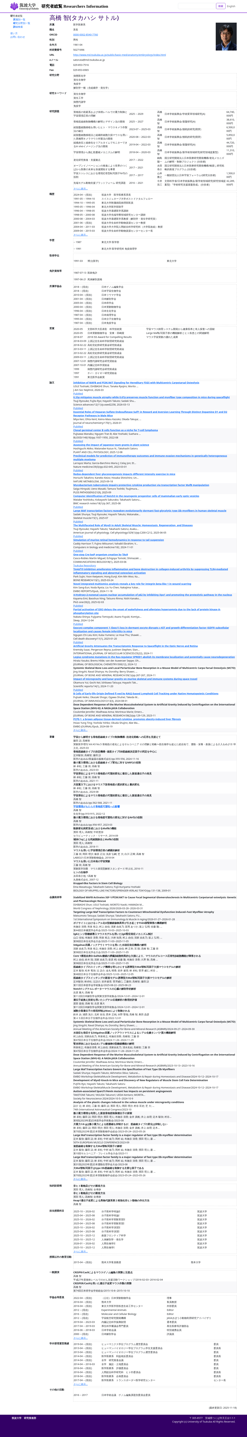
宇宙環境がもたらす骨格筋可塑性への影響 (96, 806)
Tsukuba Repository (84, 565)
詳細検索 (18, 26)
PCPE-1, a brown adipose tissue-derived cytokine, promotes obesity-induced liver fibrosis (127, 719)
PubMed (78, 393)
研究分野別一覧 (21, 23)
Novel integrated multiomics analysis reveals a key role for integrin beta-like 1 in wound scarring (132, 583)
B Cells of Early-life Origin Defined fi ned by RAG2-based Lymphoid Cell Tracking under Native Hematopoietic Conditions (145, 693)
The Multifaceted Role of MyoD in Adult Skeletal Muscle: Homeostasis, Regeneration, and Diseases (133, 525)
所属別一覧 (19, 19)
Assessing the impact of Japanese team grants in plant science (111, 444)
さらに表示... (81, 188)
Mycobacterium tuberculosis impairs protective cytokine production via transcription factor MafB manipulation (141, 485)
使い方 (14, 33)
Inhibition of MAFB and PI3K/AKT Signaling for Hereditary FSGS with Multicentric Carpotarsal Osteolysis (136, 382)
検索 (220, 6)
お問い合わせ (17, 36)
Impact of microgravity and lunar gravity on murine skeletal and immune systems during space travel (135, 679)
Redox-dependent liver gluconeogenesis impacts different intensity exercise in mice (124, 474)
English (231, 6)
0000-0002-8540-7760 (85, 34)
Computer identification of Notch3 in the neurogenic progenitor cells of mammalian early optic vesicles (136, 496)
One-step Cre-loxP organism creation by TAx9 (100, 554)
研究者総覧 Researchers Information (74, 6)
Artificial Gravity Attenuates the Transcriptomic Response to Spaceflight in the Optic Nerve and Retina (135, 646)
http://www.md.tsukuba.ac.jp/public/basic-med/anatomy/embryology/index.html (119, 54)
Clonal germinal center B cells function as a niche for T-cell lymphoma (115, 430)
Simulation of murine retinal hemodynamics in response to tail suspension (118, 540)
